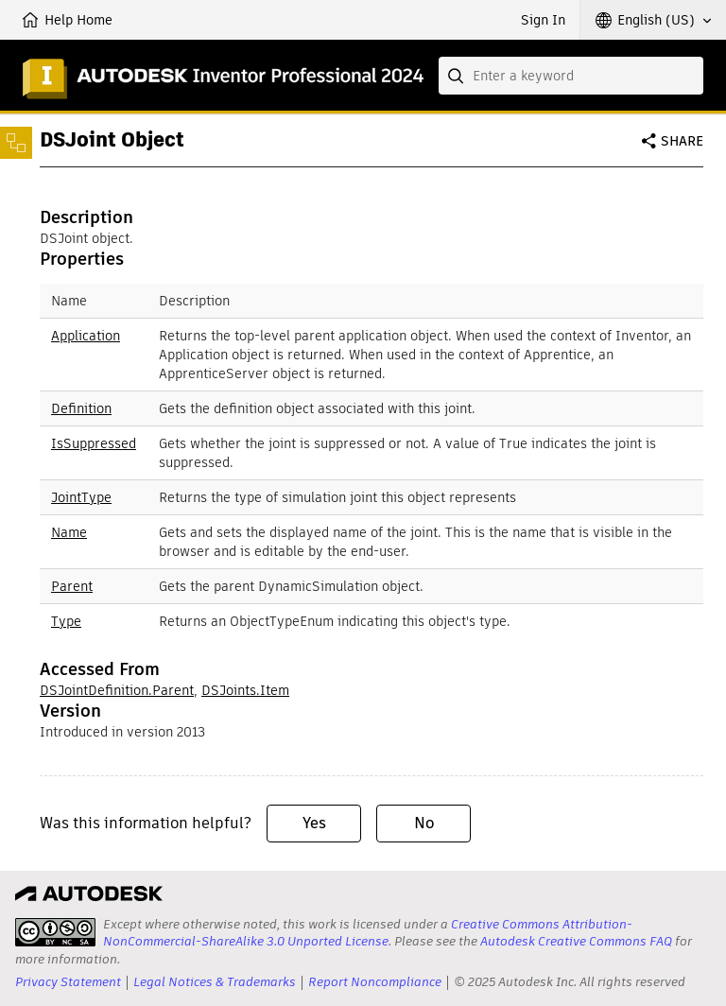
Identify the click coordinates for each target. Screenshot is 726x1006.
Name (69, 532)
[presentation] (55, 932)
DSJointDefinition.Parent (117, 690)
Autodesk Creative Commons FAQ (576, 941)
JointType (81, 497)
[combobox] (571, 76)
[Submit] (457, 76)
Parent (72, 586)
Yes (314, 823)
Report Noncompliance (374, 982)
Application (85, 335)
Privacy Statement (68, 982)
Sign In (543, 19)
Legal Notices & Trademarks (214, 982)
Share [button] (682, 140)
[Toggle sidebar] (16, 143)
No (424, 823)
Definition (81, 408)
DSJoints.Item (245, 690)
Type (66, 621)
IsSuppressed (93, 443)
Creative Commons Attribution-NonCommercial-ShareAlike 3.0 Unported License (367, 932)
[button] (653, 20)
